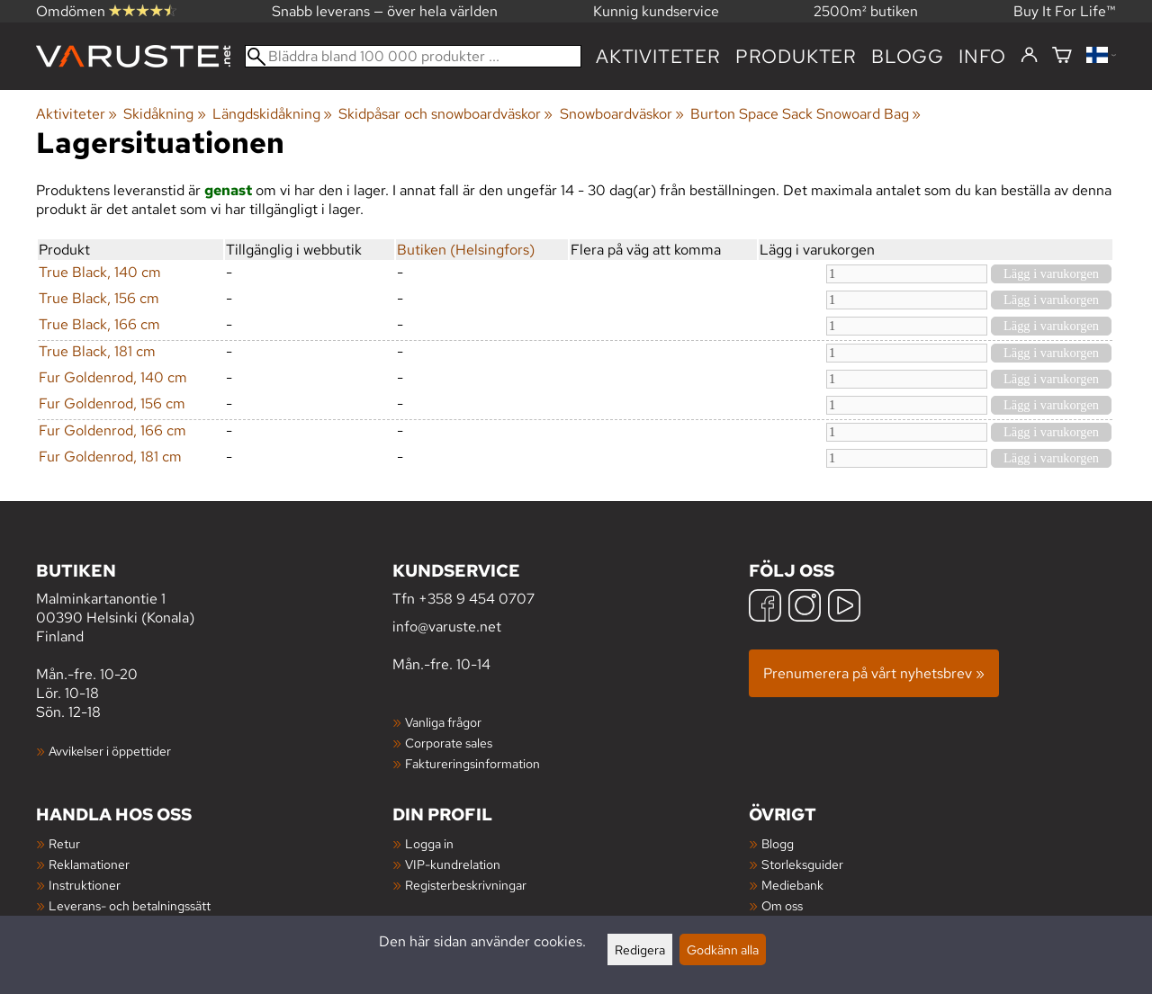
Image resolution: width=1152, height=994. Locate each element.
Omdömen (106, 11)
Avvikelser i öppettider (110, 750)
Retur (64, 843)
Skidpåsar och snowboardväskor (445, 113)
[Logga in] (1029, 56)
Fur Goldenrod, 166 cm (112, 430)
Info (982, 56)
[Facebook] (765, 607)
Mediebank (792, 884)
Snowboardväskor (622, 113)
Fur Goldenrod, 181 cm (110, 456)
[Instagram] (804, 607)
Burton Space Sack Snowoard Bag (805, 113)
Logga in (429, 843)
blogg (907, 56)
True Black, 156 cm (99, 298)
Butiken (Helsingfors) (466, 249)
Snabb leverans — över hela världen (385, 11)
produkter (796, 56)
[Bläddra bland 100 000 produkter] (413, 56)
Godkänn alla (723, 949)
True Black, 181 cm (97, 351)
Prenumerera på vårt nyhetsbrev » (874, 673)
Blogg (777, 843)
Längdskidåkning (272, 113)
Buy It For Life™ (1064, 11)
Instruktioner (85, 884)
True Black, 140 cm (100, 272)
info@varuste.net (446, 626)
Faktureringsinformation (472, 763)
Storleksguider (802, 864)
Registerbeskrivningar (465, 884)
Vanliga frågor (443, 721)
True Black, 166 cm (99, 324)
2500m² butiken (866, 11)
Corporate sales (448, 742)
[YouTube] (844, 607)
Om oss (782, 905)
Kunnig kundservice (656, 11)
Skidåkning (164, 113)
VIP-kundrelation (452, 864)
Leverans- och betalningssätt (130, 905)
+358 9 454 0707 (476, 598)
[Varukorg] (1062, 56)
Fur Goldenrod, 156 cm (112, 403)
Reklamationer (89, 864)
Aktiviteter (658, 56)
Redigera (640, 949)
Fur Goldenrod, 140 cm (113, 377)
